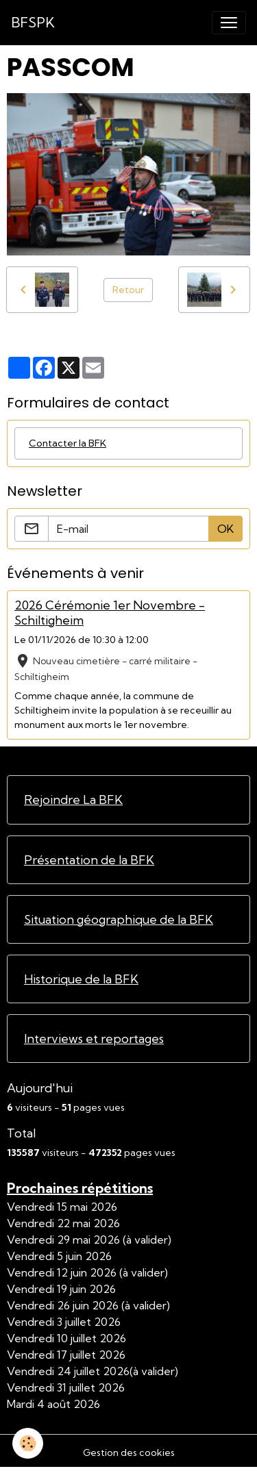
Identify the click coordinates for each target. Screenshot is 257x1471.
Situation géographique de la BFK (118, 919)
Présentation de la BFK (89, 860)
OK (225, 529)
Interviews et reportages (94, 1038)
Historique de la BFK (81, 979)
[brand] (33, 22)
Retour (128, 290)
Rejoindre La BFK (73, 799)
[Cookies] (27, 1443)
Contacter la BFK (67, 443)
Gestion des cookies (129, 1452)
